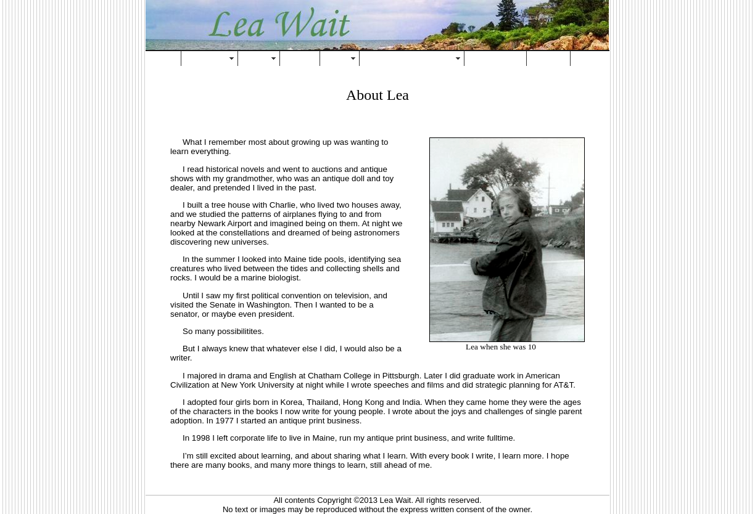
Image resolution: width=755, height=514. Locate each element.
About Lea (208, 58)
